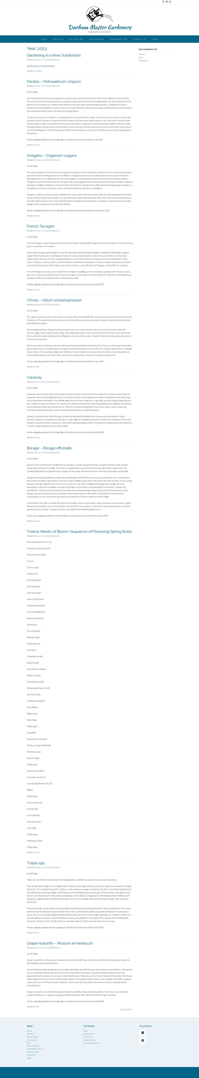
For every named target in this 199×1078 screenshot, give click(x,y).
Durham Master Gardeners (99, 27)
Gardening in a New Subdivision (54, 55)
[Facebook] (155, 1032)
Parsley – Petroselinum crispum (54, 81)
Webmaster (55, 60)
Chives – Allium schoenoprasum (54, 300)
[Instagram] (155, 1040)
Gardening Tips (118, 39)
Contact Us (139, 39)
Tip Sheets (38, 71)
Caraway (34, 377)
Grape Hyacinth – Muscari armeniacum (60, 943)
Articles (37, 145)
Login (155, 39)
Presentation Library (35, 1049)
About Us (58, 39)
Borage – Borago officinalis (49, 448)
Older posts (126, 1009)
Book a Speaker (33, 1046)
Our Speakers (96, 39)
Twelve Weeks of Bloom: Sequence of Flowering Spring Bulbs (79, 531)
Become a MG (76, 39)
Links (141, 57)
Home (44, 39)
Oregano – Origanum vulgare (51, 155)
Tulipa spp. (36, 863)
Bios (28, 1043)
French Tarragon (41, 226)
